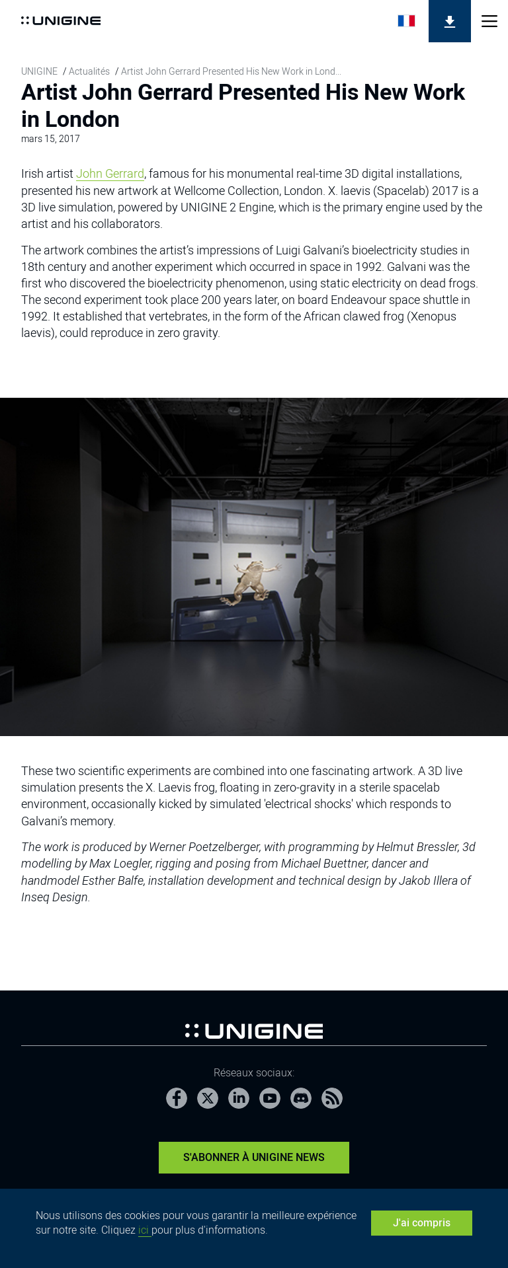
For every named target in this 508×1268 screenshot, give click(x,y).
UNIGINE (39, 71)
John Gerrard (110, 173)
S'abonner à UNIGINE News (254, 1157)
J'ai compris (421, 1222)
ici (144, 1230)
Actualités (89, 71)
